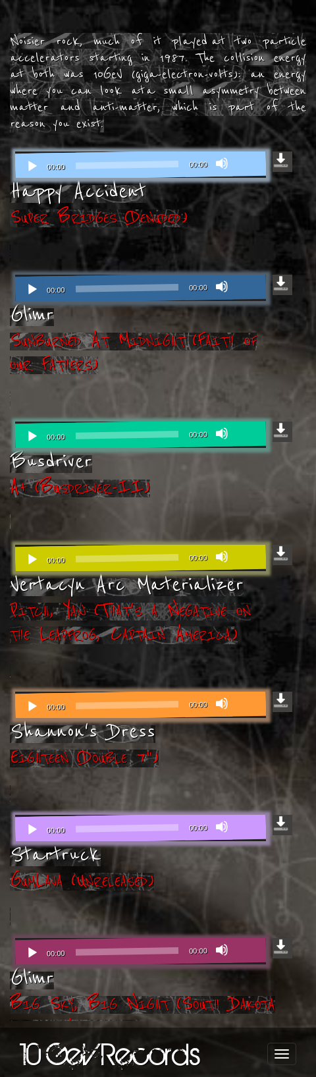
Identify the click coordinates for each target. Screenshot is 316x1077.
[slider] (127, 165)
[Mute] (221, 163)
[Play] (32, 166)
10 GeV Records (110, 1053)
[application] (140, 165)
